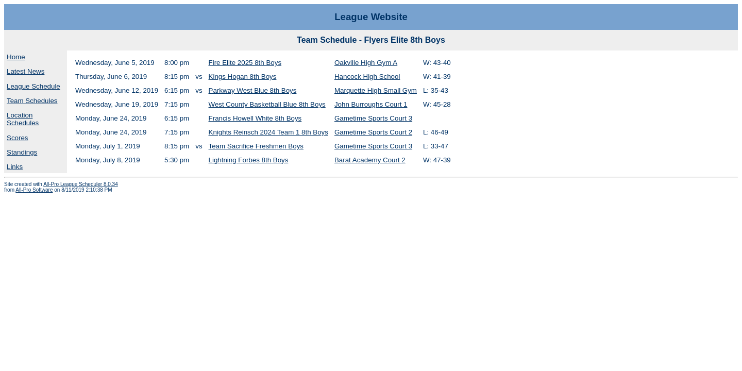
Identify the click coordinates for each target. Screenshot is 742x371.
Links (15, 167)
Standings (22, 152)
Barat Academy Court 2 (370, 160)
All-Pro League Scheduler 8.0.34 (80, 184)
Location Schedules (23, 119)
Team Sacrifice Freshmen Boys (256, 146)
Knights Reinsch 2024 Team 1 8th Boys (268, 132)
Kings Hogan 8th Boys (243, 76)
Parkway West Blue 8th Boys (253, 90)
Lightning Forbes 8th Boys (249, 160)
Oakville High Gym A (365, 62)
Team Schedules (32, 101)
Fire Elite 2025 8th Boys (245, 62)
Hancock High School (367, 76)
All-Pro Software (34, 190)
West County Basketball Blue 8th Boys (267, 104)
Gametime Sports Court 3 (373, 118)
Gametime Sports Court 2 (373, 132)
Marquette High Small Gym (375, 90)
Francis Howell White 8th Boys (255, 118)
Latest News (25, 71)
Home (16, 57)
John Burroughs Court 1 (371, 104)
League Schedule (33, 86)
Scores (17, 138)
